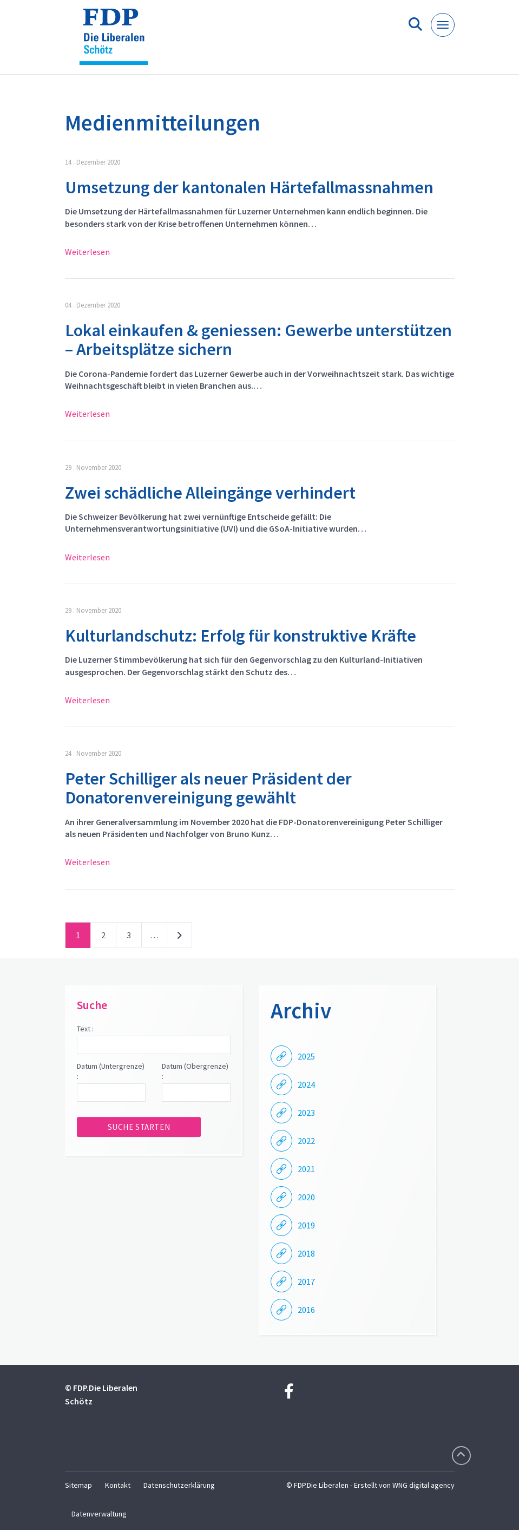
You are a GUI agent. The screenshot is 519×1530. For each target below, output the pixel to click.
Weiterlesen (87, 251)
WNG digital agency (423, 1485)
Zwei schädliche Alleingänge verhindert (210, 493)
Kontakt (117, 1485)
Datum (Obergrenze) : (195, 1071)
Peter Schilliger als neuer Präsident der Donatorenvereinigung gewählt (208, 788)
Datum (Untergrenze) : (110, 1071)
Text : (85, 1029)
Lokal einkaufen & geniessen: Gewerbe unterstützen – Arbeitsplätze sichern (258, 339)
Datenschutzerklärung (179, 1485)
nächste (179, 937)
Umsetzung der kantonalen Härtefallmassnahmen (249, 187)
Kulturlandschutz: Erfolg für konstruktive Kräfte (240, 635)
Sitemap (78, 1485)
